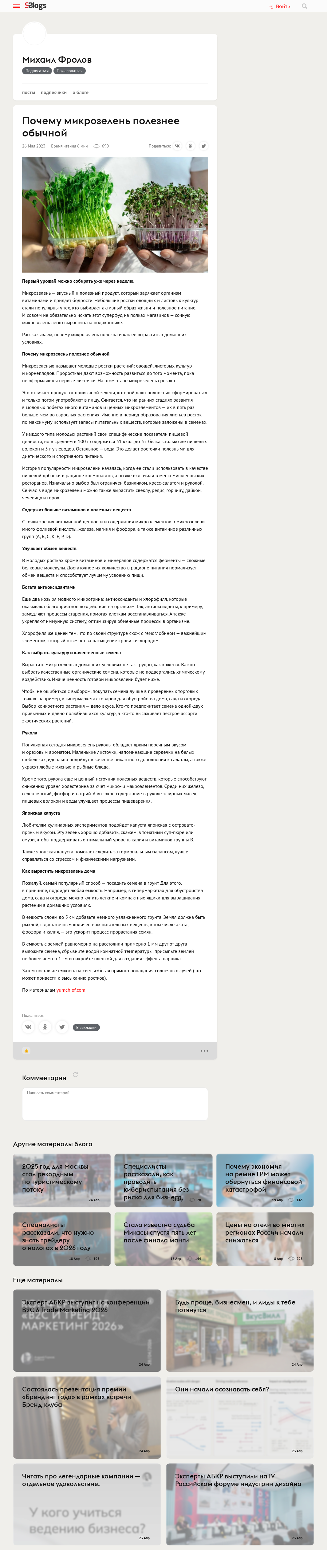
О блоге (81, 92)
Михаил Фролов (57, 60)
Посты (28, 92)
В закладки (86, 1027)
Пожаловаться (70, 70)
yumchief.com (71, 990)
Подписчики (54, 92)
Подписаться (37, 70)
